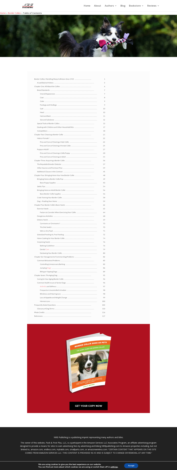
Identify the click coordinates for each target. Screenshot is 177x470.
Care (47, 249)
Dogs (49, 268)
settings (113, 467)
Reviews (151, 6)
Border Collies (14, 13)
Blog (122, 6)
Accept (131, 465)
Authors (109, 6)
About (97, 6)
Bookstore (135, 6)
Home (87, 6)
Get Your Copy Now (88, 406)
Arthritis (43, 286)
